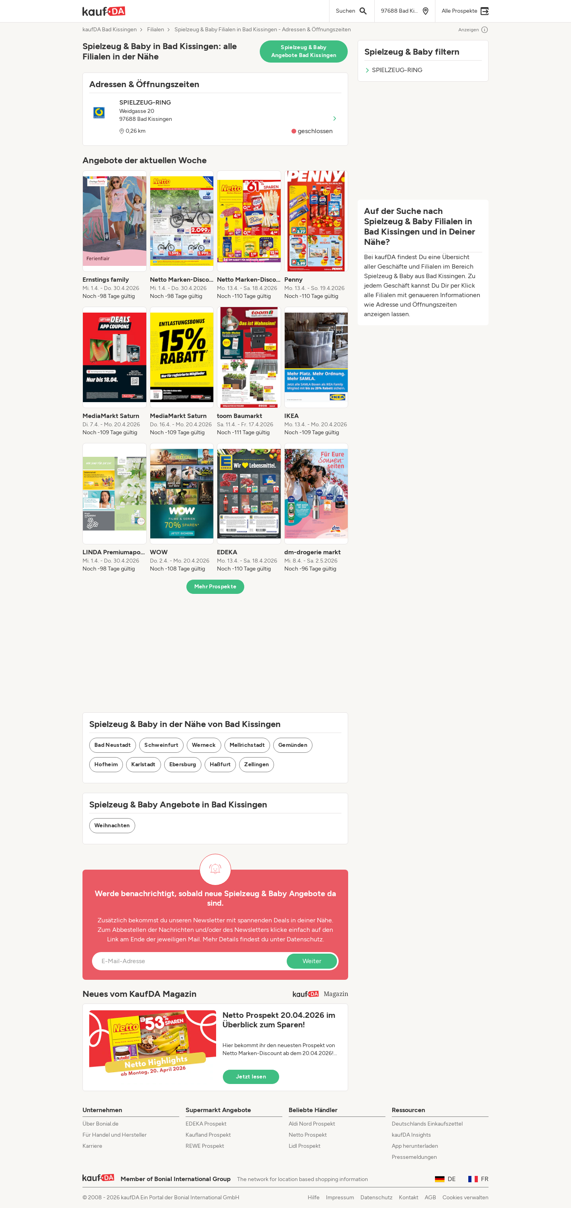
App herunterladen (415, 1146)
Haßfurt (220, 764)
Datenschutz (305, 939)
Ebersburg (182, 764)
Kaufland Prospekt (208, 1135)
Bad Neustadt (112, 745)
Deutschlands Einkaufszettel (427, 1123)
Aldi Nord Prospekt (312, 1123)
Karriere (92, 1146)
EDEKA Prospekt (206, 1123)
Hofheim (106, 764)
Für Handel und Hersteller (114, 1135)
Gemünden (292, 745)
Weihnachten (112, 825)
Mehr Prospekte (215, 586)
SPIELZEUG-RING (393, 70)
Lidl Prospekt (304, 1146)
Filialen (155, 29)
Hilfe (314, 1197)
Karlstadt (143, 764)
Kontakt (408, 1197)
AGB (430, 1197)
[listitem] (114, 235)
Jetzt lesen (251, 1076)
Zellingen (256, 764)
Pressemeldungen (414, 1157)
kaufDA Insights (411, 1135)
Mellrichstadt (247, 745)
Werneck (204, 745)
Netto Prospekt (308, 1135)
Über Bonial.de (100, 1123)
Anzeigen (473, 30)
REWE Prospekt (205, 1146)
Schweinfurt (161, 745)
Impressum (340, 1197)
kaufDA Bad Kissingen (109, 29)
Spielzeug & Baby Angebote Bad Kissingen (304, 51)
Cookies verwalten (466, 1197)
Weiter (312, 961)
